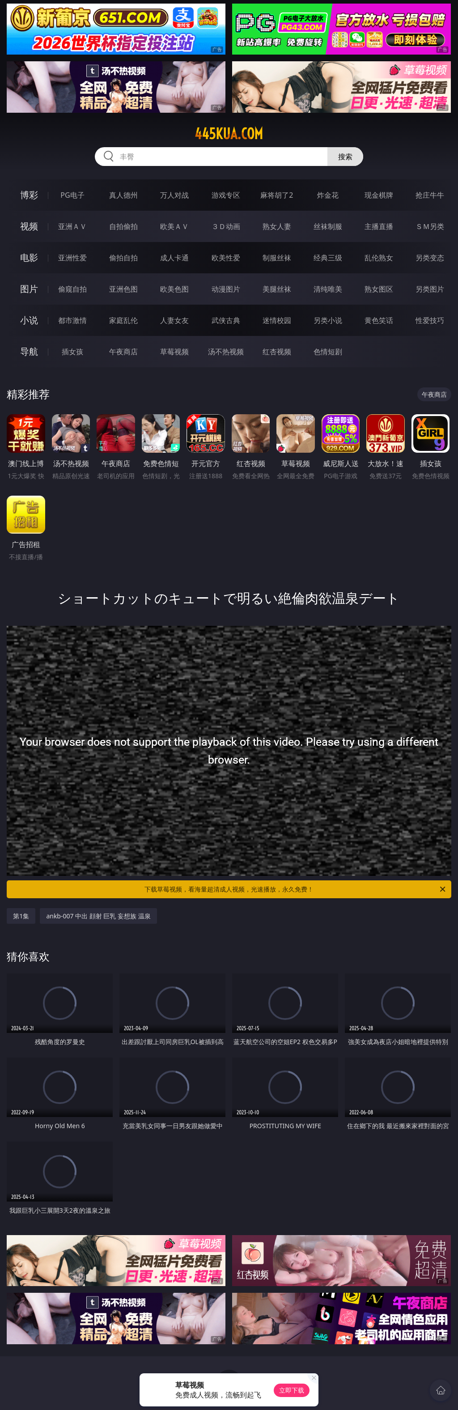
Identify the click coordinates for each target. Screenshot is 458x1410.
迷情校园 (277, 320)
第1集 (21, 916)
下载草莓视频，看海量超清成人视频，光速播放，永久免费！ (295, 889)
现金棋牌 (379, 195)
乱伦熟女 (379, 258)
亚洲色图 (123, 289)
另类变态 (430, 258)
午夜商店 (123, 352)
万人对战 (174, 195)
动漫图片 (226, 289)
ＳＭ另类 (430, 226)
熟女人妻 (277, 226)
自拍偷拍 (123, 226)
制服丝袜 (277, 258)
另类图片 (430, 289)
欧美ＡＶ (174, 226)
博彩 (29, 195)
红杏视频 (277, 352)
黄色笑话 (379, 320)
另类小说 (328, 320)
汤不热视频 (226, 352)
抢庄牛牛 (430, 195)
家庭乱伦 (123, 320)
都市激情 (72, 320)
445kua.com (229, 134)
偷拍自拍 (123, 258)
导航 (29, 351)
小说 (29, 320)
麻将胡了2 (276, 195)
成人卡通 (174, 258)
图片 (29, 289)
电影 (29, 257)
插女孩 (72, 352)
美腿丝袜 (277, 289)
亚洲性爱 (72, 258)
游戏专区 (226, 195)
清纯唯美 (328, 289)
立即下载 (291, 1390)
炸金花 (328, 195)
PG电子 (72, 195)
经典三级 (328, 258)
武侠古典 (226, 320)
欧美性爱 (226, 258)
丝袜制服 (328, 226)
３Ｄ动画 (226, 226)
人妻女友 (174, 320)
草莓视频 (174, 352)
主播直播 (379, 226)
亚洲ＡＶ (72, 226)
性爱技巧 (430, 320)
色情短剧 (328, 352)
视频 (29, 226)
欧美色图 (174, 289)
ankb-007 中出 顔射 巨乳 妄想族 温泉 (98, 916)
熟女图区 (379, 289)
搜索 (345, 156)
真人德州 (123, 195)
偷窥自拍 (72, 289)
